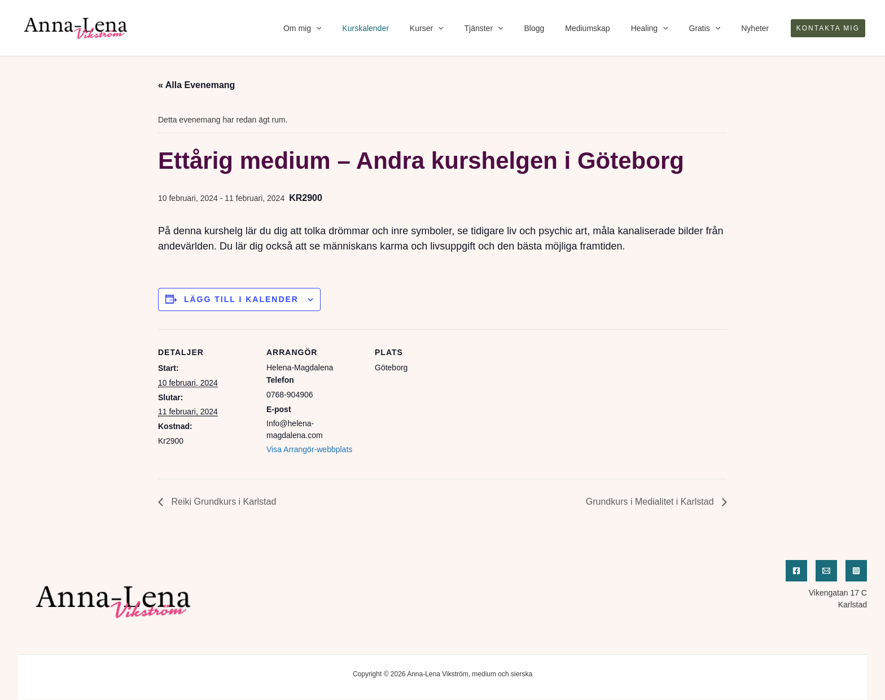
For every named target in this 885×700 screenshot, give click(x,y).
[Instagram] (856, 570)
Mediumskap (605, 28)
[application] (359, 28)
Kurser (459, 28)
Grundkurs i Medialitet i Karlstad (651, 501)
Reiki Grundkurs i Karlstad (222, 501)
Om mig (345, 28)
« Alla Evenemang (196, 85)
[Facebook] (796, 570)
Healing (662, 28)
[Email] (826, 570)
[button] (828, 28)
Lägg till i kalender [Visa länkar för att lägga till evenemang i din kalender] (241, 299)
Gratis (712, 28)
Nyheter (758, 28)
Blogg (557, 28)
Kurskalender (403, 28)
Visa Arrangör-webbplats (309, 449)
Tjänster (511, 28)
